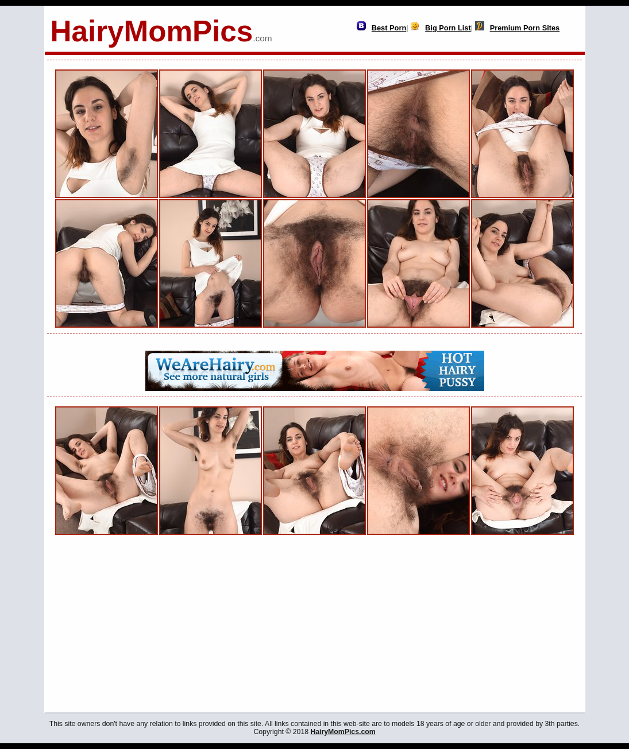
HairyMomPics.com (342, 732)
